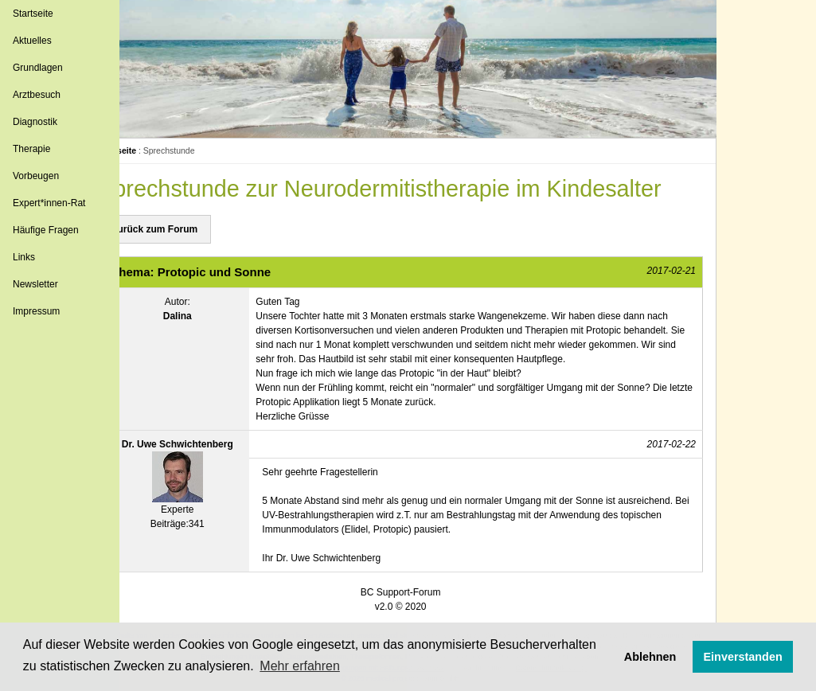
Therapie (31, 148)
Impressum (36, 311)
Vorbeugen (36, 176)
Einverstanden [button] (743, 656)
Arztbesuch (37, 94)
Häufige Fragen (46, 230)
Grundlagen (38, 67)
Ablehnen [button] (650, 656)
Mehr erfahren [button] (300, 666)
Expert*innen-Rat (49, 203)
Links (24, 257)
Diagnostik (35, 121)
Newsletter (35, 284)
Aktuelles (32, 40)
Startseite (33, 13)
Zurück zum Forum (189, 229)
